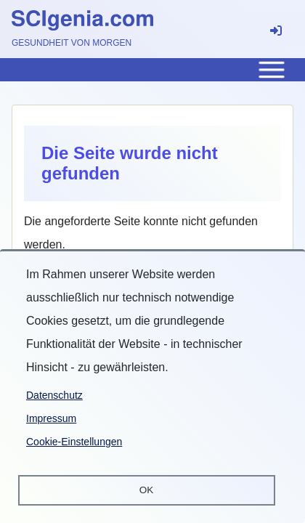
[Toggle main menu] (152, 69)
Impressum (51, 418)
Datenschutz (54, 395)
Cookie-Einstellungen (74, 441)
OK (146, 490)
